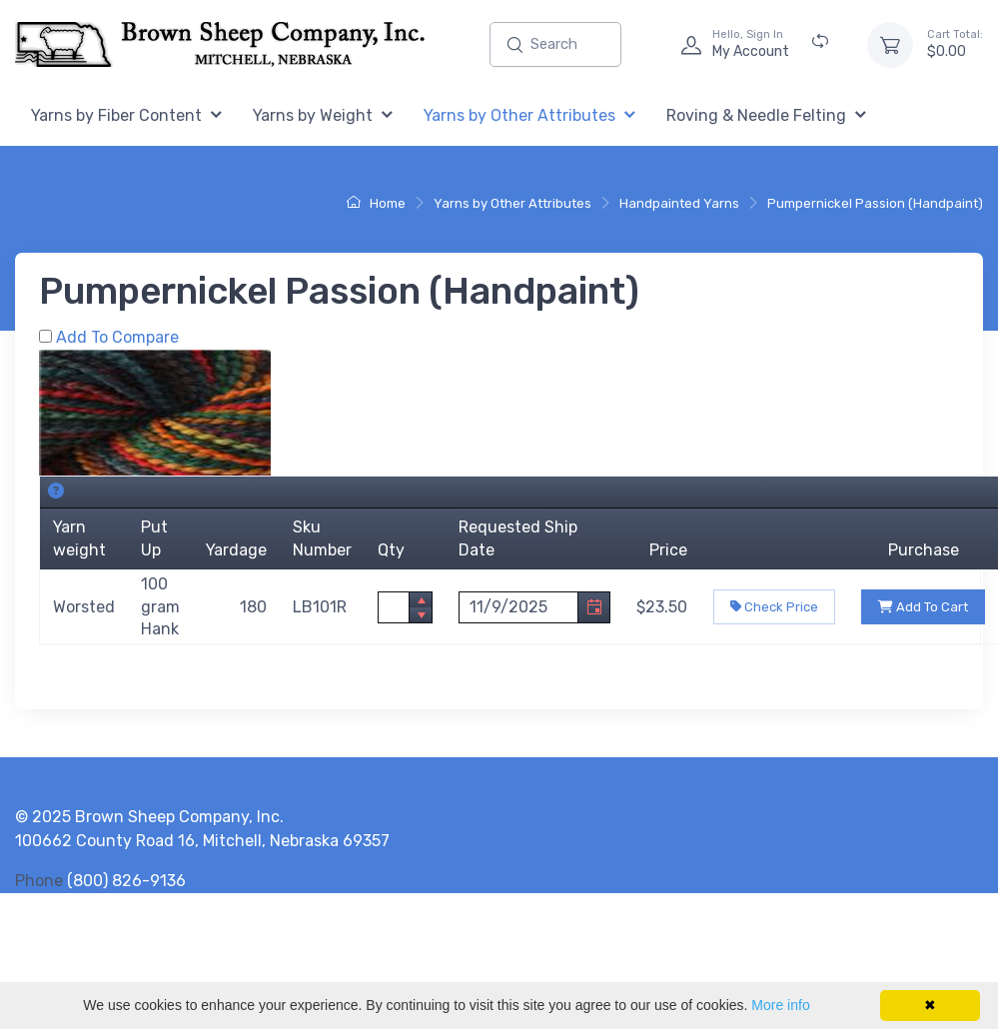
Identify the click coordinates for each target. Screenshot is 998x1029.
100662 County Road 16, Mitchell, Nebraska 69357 (202, 840)
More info (780, 1005)
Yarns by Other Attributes (512, 203)
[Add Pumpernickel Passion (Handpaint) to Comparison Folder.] (45, 336)
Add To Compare (117, 337)
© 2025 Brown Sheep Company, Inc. (149, 816)
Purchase (923, 549)
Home (376, 203)
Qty (391, 549)
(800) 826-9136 (126, 880)
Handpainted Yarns (679, 203)
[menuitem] (126, 116)
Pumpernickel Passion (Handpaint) (875, 203)
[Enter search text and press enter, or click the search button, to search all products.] (555, 44)
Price (668, 549)
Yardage (236, 549)
